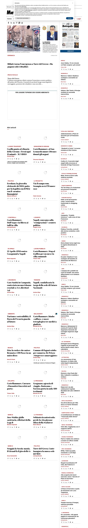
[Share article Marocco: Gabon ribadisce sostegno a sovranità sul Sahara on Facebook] (62, 84)
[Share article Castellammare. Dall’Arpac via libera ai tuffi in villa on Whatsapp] (16, 229)
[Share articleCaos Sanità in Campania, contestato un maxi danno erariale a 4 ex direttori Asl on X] (10, 295)
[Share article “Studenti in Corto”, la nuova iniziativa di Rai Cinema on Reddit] (72, 154)
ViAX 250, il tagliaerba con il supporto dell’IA (70, 427)
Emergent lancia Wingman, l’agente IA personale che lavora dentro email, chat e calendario (70, 346)
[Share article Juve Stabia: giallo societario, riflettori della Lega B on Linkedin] (12, 427)
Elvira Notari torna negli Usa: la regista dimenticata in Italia (70, 244)
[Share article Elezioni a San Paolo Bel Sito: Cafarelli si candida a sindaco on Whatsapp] (70, 380)
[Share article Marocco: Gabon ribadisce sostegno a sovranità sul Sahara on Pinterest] (68, 84)
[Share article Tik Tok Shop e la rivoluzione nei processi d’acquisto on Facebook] (62, 193)
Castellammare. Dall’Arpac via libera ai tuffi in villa (17, 223)
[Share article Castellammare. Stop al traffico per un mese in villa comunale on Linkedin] (38, 261)
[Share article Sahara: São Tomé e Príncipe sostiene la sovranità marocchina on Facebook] (62, 98)
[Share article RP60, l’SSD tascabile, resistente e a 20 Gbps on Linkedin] (66, 456)
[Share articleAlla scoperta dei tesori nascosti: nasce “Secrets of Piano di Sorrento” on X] (64, 482)
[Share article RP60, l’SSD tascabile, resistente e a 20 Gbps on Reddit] (72, 456)
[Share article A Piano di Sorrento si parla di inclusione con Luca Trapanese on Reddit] (72, 496)
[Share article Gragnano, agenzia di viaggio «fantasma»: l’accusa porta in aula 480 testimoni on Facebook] (34, 396)
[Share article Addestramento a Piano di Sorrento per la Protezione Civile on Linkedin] (66, 142)
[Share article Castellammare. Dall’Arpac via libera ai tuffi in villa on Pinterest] (14, 229)
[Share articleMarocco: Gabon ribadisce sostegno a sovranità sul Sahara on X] (64, 84)
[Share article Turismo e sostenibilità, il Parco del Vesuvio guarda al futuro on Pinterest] (14, 328)
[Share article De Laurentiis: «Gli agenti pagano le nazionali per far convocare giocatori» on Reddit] (72, 522)
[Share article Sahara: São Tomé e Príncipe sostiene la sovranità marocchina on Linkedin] (66, 98)
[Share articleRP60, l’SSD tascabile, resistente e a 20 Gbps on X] (64, 456)
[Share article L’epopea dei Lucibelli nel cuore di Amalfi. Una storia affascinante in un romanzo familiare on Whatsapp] (70, 280)
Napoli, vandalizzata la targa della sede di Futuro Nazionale (45, 285)
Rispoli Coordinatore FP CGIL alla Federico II (69, 464)
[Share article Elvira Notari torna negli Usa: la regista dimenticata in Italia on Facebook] (62, 250)
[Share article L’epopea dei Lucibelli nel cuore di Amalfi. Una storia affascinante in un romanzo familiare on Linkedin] (66, 280)
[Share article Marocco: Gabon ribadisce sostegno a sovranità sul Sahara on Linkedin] (66, 84)
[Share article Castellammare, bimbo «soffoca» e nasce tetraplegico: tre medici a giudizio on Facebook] (34, 328)
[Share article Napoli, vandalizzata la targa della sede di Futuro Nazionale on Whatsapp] (43, 295)
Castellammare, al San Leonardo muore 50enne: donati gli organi (45, 152)
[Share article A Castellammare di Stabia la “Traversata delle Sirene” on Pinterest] (68, 420)
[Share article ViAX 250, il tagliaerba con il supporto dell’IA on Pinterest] (68, 432)
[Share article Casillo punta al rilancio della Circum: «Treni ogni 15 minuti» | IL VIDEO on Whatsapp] (16, 158)
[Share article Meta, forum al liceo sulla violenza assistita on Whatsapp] (70, 181)
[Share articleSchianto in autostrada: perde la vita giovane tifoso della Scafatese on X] (36, 427)
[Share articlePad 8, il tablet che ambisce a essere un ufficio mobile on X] (64, 444)
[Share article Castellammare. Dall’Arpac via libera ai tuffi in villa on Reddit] (19, 229)
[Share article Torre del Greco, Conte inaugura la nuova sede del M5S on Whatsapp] (43, 458)
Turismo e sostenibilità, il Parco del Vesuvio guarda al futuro (19, 319)
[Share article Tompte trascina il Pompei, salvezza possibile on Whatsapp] (70, 508)
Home (9, 19)
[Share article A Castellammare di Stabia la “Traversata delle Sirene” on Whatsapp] (70, 420)
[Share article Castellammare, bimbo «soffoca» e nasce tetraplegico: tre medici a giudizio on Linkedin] (38, 328)
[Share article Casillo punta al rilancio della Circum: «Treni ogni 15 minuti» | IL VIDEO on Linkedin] (12, 158)
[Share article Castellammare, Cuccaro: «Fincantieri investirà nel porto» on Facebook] (8, 396)
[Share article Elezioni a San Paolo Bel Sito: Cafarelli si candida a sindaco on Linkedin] (66, 380)
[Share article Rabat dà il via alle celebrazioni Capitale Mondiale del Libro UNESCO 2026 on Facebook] (62, 396)
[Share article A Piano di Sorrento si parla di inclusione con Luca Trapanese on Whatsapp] (70, 496)
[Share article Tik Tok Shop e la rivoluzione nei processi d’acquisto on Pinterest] (68, 193)
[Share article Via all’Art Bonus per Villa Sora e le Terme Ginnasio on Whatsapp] (70, 408)
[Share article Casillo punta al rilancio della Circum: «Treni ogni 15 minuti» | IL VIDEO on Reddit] (19, 158)
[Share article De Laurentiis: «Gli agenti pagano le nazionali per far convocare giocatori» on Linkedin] (66, 522)
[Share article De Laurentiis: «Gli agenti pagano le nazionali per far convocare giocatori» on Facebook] (62, 522)
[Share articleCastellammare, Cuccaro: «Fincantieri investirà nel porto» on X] (10, 396)
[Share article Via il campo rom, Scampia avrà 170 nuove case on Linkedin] (38, 198)
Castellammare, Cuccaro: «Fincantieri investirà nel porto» (19, 386)
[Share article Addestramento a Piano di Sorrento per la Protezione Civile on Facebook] (62, 142)
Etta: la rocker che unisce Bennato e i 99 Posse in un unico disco (19, 353)
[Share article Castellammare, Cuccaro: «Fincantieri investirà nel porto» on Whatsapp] (16, 396)
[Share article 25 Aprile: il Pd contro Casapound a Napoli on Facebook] (8, 261)
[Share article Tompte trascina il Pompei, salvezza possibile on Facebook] (62, 508)
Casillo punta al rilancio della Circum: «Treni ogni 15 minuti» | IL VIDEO (19, 152)
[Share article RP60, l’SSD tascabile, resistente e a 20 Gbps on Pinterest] (68, 456)
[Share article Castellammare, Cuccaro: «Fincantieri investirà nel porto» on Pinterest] (14, 396)
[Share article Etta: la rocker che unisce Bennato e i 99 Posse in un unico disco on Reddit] (19, 362)
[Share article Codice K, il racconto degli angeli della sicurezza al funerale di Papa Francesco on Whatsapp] (70, 169)
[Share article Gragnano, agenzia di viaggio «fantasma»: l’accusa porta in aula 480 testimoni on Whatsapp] (43, 396)
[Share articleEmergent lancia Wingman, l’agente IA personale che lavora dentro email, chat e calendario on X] (64, 353)
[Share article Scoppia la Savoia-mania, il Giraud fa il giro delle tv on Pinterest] (14, 458)
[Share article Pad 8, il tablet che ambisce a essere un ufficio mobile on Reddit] (72, 444)
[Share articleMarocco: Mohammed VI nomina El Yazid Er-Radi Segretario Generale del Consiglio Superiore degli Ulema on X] (64, 337)
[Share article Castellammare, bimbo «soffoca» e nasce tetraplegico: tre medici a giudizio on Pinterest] (40, 328)
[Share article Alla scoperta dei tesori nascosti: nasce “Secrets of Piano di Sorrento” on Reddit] (72, 482)
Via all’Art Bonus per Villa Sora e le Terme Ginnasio (69, 403)
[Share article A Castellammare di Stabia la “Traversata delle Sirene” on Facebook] (62, 420)
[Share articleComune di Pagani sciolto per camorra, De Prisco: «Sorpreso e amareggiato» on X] (36, 360)
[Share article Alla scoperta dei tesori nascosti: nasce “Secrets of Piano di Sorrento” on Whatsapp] (70, 482)
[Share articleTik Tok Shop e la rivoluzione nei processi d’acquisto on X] (64, 193)
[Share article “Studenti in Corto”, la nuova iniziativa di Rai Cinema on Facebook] (62, 154)
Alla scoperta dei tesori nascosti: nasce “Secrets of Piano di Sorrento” (70, 476)
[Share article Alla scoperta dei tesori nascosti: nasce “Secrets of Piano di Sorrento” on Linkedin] (66, 482)
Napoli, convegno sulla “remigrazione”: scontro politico (44, 223)
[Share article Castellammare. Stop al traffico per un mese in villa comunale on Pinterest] (40, 261)
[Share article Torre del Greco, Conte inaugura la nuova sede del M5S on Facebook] (34, 458)
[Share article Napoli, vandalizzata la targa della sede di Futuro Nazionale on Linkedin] (38, 295)
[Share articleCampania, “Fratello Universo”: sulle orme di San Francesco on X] (64, 223)
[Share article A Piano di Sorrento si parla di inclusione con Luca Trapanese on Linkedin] (66, 496)
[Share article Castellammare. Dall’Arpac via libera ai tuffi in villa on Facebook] (8, 229)
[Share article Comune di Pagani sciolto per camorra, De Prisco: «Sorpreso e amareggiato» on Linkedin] (38, 360)
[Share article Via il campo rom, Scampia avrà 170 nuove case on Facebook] (34, 198)
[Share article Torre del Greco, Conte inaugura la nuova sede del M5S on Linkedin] (38, 458)
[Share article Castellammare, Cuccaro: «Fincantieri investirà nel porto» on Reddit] (19, 396)
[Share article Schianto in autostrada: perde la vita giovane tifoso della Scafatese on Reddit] (45, 427)
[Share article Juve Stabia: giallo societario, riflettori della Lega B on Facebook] (8, 427)
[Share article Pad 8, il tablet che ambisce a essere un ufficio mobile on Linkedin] (66, 444)
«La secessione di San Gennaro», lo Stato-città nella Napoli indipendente (69, 361)
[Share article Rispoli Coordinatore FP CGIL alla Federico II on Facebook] (62, 468)
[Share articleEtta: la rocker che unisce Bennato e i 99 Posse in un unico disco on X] (10, 362)
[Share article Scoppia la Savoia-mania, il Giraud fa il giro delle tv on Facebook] (8, 458)
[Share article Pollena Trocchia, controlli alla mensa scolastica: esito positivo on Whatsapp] (70, 236)
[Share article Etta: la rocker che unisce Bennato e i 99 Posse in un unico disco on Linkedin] (12, 362)
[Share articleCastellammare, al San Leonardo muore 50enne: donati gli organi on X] (36, 162)
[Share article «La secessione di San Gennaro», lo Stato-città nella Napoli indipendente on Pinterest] (68, 367)
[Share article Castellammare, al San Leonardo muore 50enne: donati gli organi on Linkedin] (38, 162)
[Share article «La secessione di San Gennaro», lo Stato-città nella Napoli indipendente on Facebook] (62, 367)
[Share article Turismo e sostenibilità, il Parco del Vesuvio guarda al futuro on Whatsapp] (16, 328)
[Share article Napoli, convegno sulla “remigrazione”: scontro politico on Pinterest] (40, 229)
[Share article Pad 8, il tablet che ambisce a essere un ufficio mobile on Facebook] (62, 444)
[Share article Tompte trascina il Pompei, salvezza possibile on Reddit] (72, 508)
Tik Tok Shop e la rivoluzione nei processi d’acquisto (70, 188)
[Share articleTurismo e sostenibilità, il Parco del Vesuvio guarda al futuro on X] (10, 328)
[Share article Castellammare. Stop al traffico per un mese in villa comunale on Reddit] (45, 261)
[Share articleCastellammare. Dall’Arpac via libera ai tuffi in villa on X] (10, 229)
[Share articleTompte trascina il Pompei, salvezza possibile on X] (64, 508)
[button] (73, 3)
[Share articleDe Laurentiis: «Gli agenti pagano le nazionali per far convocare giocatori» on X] (64, 522)
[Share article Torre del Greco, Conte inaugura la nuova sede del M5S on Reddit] (45, 458)
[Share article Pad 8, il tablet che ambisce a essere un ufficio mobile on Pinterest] (68, 444)
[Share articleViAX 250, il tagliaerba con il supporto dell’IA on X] (64, 432)
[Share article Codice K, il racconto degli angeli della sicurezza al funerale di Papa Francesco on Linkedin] (66, 169)
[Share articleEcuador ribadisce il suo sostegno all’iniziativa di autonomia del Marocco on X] (64, 264)
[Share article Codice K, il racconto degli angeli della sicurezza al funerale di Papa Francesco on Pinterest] (68, 169)
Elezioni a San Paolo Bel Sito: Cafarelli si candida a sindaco (69, 375)
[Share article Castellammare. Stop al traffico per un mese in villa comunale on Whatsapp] (43, 261)
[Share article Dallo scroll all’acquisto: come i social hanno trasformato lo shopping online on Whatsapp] (70, 209)
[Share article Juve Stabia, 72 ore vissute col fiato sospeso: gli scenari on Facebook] (62, 69)
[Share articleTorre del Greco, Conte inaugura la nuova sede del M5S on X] (36, 458)
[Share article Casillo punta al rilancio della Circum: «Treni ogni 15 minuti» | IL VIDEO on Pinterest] (14, 158)
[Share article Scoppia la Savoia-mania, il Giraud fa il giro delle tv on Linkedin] (12, 458)
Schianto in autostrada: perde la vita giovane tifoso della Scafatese (44, 420)
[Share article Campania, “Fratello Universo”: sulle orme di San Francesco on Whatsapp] (70, 223)
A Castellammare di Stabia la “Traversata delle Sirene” (70, 415)
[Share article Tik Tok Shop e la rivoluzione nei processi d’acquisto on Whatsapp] (70, 193)
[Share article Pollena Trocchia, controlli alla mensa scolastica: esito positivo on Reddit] (72, 236)
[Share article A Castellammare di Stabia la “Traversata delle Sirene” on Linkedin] (66, 420)
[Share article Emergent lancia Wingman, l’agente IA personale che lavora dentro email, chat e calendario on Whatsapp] (70, 353)
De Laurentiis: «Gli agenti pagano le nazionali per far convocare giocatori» (70, 516)
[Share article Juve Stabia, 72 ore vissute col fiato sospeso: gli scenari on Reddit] (72, 69)
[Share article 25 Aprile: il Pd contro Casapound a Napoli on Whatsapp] (16, 261)
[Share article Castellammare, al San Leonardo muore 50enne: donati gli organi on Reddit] (45, 162)
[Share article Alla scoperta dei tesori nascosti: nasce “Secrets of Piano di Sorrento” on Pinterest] (68, 482)
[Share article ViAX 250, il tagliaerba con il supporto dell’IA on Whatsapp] (70, 432)
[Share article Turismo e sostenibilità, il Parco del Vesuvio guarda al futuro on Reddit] (19, 328)
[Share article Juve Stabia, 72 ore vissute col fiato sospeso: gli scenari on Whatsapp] (70, 69)
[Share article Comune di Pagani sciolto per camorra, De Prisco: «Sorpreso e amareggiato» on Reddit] (45, 360)
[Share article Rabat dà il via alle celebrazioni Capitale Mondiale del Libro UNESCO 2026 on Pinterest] (68, 396)
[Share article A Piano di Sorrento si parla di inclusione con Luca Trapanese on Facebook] (62, 496)
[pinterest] (16, 23)
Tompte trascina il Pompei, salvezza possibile (70, 503)
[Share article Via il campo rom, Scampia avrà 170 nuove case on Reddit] (45, 198)
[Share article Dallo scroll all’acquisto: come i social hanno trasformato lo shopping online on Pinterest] (68, 209)
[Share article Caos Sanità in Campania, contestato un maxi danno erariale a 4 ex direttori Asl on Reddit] (19, 295)
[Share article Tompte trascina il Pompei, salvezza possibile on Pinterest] (68, 508)
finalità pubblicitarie (28, 10)
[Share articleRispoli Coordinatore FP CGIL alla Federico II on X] (64, 468)
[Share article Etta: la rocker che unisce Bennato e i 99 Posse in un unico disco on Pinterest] (14, 362)
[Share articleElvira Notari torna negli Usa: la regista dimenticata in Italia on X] (64, 250)
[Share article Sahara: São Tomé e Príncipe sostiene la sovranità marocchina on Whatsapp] (70, 98)
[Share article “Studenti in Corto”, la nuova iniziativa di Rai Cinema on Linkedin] (66, 154)
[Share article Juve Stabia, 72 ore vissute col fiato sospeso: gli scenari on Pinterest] (68, 69)
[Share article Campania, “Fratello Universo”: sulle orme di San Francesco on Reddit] (72, 223)
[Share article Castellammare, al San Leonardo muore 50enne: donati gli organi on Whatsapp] (43, 162)
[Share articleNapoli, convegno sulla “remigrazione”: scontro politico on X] (36, 229)
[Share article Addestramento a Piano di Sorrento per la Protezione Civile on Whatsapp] (70, 142)
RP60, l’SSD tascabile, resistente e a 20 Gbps (68, 451)
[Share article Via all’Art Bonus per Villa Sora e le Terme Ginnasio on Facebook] (62, 408)
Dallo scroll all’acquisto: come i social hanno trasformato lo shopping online (69, 202)
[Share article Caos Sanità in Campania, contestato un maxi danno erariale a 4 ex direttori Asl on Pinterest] (14, 295)
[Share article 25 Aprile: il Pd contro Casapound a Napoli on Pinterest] (14, 261)
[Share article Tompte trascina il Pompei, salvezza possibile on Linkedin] (66, 508)
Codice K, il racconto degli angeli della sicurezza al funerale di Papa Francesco (70, 163)
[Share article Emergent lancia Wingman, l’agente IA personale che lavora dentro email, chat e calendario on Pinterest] (68, 353)
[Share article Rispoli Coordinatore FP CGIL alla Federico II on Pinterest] (68, 468)
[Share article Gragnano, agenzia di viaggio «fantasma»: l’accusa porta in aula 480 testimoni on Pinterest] (40, 396)
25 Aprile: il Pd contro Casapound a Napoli (17, 252)
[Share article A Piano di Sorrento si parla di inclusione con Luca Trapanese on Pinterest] (68, 496)
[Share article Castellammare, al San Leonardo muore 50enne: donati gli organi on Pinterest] (40, 162)
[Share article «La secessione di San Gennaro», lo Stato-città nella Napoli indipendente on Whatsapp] (70, 367)
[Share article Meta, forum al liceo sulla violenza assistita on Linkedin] (66, 181)
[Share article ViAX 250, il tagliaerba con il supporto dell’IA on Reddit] (72, 432)
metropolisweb (11, 227)
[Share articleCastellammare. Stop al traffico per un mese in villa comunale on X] (36, 261)
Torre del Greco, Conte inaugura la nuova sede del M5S (44, 451)
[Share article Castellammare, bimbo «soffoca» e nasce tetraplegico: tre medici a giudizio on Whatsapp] (43, 328)
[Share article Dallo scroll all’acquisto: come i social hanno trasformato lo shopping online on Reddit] (72, 209)
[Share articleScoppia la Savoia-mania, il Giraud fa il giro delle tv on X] (10, 458)
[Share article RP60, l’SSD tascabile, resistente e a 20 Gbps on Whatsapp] (70, 456)
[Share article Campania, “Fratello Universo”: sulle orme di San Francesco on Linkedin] (66, 223)
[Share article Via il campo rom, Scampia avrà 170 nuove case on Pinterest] (40, 198)
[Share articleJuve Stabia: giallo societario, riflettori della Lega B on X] (10, 427)
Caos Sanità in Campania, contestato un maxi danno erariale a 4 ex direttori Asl (19, 286)
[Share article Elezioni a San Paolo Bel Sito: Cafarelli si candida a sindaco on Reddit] (72, 380)
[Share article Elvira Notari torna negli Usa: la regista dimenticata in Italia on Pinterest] (68, 250)
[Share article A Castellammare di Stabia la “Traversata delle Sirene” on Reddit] (72, 420)
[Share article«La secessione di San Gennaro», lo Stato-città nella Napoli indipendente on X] (64, 367)
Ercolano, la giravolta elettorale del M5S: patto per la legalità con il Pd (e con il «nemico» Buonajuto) (18, 188)
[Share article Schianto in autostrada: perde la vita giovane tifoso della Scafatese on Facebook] (34, 427)
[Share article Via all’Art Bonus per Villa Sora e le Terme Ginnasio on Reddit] (72, 408)
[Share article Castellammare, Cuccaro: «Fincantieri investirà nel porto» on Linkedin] (12, 396)
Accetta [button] (69, 18)
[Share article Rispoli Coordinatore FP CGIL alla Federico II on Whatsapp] (70, 468)
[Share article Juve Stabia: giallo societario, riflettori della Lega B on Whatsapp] (16, 427)
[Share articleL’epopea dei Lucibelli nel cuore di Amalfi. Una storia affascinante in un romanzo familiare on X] (64, 280)
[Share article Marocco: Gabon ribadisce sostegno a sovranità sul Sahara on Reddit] (72, 84)
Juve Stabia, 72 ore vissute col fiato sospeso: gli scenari (70, 64)
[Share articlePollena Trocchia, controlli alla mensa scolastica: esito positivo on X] (64, 236)
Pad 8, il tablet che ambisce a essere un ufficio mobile (70, 440)
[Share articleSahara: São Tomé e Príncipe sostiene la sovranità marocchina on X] (64, 98)
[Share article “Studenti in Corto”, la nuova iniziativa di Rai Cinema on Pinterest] (68, 154)
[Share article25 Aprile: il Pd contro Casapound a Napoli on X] (10, 261)
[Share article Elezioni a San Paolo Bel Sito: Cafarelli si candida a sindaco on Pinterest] (68, 380)
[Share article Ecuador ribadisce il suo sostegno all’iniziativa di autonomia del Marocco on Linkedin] (66, 264)
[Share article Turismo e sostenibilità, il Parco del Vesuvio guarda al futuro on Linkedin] (12, 328)
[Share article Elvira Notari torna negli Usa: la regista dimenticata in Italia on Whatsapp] (70, 250)
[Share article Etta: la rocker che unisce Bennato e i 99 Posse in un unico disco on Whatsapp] (16, 362)
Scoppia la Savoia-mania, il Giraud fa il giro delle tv (19, 450)
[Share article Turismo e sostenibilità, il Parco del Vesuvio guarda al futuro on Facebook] (8, 328)
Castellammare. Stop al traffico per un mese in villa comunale (44, 254)
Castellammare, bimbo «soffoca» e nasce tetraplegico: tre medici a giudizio (45, 320)
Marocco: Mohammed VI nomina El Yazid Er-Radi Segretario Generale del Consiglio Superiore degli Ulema (69, 329)
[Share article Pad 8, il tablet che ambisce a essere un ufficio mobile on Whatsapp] (70, 444)
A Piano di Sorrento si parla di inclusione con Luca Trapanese (70, 490)
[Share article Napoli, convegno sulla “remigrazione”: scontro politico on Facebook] (34, 229)
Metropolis (9, 6)
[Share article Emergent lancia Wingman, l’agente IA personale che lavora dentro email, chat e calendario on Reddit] (72, 353)
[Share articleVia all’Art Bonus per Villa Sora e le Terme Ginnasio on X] (64, 408)
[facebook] (8, 23)
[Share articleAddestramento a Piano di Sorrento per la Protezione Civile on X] (64, 142)
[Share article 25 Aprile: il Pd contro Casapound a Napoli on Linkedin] (12, 261)
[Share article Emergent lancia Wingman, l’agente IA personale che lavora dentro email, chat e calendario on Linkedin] (66, 353)
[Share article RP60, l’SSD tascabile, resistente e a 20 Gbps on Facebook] (62, 456)
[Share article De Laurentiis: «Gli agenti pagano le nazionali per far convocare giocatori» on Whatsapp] (70, 522)
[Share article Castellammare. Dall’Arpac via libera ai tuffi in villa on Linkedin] (12, 229)
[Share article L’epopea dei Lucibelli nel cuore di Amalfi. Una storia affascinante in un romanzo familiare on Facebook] (62, 280)
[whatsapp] (19, 23)
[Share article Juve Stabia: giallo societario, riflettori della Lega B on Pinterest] (14, 427)
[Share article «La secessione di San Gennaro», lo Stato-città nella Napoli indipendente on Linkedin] (66, 367)
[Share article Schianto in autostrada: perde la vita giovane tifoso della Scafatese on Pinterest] (40, 427)
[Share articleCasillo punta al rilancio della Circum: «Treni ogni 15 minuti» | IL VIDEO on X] (10, 158)
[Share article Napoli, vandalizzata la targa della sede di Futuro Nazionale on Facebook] (34, 295)
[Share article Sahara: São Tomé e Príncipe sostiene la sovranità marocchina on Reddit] (72, 98)
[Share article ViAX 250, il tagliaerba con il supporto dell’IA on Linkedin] (66, 432)
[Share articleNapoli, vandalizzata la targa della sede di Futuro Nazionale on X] (36, 295)
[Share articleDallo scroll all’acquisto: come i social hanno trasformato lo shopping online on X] (64, 209)
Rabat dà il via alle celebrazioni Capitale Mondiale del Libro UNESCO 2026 (70, 389)
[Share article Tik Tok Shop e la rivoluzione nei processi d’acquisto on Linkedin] (66, 193)
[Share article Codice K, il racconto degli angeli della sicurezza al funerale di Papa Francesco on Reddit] (72, 169)
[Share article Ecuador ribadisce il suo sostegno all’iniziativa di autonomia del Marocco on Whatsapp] (70, 264)
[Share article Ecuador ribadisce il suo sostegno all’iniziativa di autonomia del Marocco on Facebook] (62, 264)
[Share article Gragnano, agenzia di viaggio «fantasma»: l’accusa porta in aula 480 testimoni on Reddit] (45, 396)
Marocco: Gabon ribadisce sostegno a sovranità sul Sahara (70, 77)
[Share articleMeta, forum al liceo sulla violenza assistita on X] (64, 181)
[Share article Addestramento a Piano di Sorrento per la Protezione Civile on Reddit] (72, 142)
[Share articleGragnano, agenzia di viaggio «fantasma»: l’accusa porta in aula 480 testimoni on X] (36, 396)
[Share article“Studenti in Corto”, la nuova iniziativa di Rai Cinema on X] (64, 154)
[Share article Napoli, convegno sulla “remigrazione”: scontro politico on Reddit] (45, 229)
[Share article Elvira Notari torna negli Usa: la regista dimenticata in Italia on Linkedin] (66, 250)
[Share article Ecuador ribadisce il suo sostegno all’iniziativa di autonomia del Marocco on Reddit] (72, 264)
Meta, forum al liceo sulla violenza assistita (69, 176)
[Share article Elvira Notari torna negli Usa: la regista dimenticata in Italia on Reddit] (72, 250)
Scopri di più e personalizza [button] (22, 18)
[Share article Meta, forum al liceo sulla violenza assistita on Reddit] (72, 181)
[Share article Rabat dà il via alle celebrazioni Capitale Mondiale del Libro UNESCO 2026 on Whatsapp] (70, 396)
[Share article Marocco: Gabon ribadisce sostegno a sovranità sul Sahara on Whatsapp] (70, 84)
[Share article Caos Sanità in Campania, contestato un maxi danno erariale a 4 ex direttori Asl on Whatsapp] (16, 295)
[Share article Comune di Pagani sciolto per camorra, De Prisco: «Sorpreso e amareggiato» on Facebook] (34, 360)
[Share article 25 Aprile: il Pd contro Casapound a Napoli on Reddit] (19, 261)
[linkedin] (14, 23)
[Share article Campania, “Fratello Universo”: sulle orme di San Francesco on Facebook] (62, 223)
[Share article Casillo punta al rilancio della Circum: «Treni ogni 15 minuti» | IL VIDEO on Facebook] (8, 158)
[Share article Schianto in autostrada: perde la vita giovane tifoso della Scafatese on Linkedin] (38, 427)
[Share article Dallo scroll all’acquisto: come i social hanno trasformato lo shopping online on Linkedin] (66, 209)
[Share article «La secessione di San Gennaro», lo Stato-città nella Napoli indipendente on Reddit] (72, 367)
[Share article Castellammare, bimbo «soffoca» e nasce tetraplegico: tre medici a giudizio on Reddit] (45, 328)
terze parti (34, 7)
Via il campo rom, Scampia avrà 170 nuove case (44, 186)
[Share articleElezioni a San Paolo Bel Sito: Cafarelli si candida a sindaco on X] (64, 380)
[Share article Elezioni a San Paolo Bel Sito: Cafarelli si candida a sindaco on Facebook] (62, 380)
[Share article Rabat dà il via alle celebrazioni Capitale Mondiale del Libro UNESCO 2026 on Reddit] (72, 396)
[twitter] (11, 23)
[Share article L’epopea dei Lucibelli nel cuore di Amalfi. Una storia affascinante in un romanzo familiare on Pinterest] (68, 280)
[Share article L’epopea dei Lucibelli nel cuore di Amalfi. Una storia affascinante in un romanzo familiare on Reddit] (72, 280)
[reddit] (22, 23)
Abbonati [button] (70, 51)
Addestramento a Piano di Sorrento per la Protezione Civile (70, 135)
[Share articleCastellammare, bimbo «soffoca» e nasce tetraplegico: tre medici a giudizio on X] (36, 328)
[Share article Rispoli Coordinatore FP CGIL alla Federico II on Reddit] (72, 468)
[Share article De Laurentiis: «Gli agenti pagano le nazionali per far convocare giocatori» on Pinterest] (68, 522)
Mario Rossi (63, 81)
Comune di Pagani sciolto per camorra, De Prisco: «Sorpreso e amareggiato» (45, 353)
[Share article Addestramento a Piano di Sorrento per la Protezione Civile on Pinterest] (68, 142)
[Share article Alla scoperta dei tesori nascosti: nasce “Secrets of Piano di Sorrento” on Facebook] (62, 482)
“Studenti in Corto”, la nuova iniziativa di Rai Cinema (70, 149)
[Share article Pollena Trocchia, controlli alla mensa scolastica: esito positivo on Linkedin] (66, 236)
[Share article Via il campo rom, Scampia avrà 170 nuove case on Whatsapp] (43, 198)
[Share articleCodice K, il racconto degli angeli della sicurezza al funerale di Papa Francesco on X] (64, 169)
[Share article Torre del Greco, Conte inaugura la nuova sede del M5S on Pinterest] (40, 458)
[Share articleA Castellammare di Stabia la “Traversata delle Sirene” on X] (64, 420)
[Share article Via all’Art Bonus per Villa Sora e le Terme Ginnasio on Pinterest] (68, 408)
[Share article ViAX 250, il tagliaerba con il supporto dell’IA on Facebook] (62, 432)
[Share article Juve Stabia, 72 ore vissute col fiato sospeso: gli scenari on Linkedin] (66, 69)
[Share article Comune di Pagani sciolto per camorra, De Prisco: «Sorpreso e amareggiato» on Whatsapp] (43, 360)
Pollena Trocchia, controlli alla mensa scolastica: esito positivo (70, 231)
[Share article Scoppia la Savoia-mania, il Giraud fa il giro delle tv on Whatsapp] (16, 458)
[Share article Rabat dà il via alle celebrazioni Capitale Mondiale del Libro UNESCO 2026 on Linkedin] (66, 396)
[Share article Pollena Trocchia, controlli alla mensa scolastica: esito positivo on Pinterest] (68, 236)
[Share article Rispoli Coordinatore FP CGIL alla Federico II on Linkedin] (66, 468)
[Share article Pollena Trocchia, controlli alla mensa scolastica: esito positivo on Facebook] (62, 236)
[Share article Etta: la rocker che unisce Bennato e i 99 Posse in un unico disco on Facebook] (8, 362)
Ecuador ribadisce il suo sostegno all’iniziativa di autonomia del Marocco (69, 258)
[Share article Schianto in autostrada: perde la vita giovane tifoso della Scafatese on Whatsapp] (43, 427)
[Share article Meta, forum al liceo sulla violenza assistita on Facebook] (62, 181)
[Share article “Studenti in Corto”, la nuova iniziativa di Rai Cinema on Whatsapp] (70, 154)
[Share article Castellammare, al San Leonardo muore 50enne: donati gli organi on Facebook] (34, 162)
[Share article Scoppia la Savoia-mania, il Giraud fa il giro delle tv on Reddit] (19, 458)
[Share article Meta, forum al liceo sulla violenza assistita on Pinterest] (68, 181)
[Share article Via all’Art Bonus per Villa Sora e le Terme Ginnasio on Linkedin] (66, 408)
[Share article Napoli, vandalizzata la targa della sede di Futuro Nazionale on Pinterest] (40, 295)
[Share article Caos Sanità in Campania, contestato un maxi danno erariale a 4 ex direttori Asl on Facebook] (8, 295)
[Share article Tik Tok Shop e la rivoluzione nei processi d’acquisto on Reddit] (72, 193)
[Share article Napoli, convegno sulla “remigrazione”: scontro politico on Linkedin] (38, 229)
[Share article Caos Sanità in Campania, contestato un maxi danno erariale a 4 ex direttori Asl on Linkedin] (12, 295)
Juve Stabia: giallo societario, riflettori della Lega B (18, 420)
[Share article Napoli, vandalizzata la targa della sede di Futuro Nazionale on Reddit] (45, 295)
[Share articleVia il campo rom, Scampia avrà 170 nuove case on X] (36, 198)
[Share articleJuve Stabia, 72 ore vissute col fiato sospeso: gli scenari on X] (64, 69)
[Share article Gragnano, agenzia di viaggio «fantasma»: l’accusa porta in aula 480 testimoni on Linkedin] (38, 396)
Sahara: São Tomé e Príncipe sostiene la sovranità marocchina (70, 92)
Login (79, 19)
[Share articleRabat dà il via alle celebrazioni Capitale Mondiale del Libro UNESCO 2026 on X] (64, 396)
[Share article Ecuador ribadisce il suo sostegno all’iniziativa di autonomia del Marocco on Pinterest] (68, 264)
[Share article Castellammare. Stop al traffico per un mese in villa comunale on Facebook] (34, 261)
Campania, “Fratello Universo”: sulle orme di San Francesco (70, 217)
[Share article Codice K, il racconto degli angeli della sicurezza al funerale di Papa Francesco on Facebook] (62, 169)
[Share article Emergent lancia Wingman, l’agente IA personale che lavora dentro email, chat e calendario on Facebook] (62, 353)
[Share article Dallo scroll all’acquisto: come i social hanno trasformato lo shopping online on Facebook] (62, 209)
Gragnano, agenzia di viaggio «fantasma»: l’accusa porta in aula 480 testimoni (45, 387)
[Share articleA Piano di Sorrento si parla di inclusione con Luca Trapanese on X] (64, 496)
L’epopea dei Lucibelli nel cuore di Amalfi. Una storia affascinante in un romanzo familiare (70, 273)
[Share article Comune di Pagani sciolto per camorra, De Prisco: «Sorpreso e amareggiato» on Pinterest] (40, 360)
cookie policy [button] (23, 6)
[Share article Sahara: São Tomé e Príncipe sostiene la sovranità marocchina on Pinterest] (68, 98)
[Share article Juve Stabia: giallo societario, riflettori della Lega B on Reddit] (19, 427)
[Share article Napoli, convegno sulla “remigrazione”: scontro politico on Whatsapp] (43, 229)
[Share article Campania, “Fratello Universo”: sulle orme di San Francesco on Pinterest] (68, 223)
